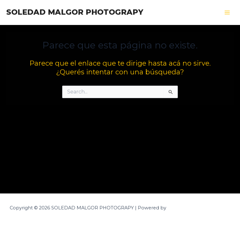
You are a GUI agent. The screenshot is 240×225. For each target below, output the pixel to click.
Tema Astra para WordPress (199, 208)
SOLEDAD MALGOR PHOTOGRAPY (74, 12)
